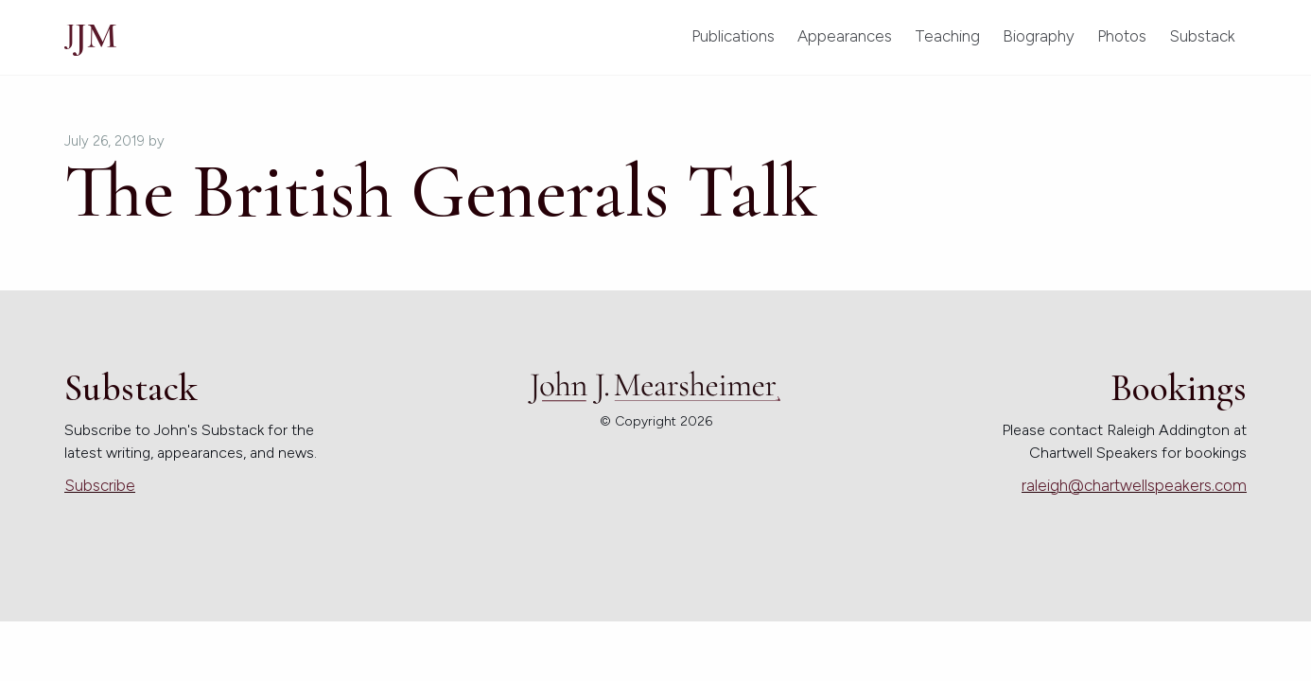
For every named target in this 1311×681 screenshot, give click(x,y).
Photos (1121, 35)
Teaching (947, 35)
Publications (733, 35)
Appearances (844, 35)
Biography (1039, 35)
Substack (1202, 35)
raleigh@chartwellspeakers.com (1134, 485)
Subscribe (99, 485)
